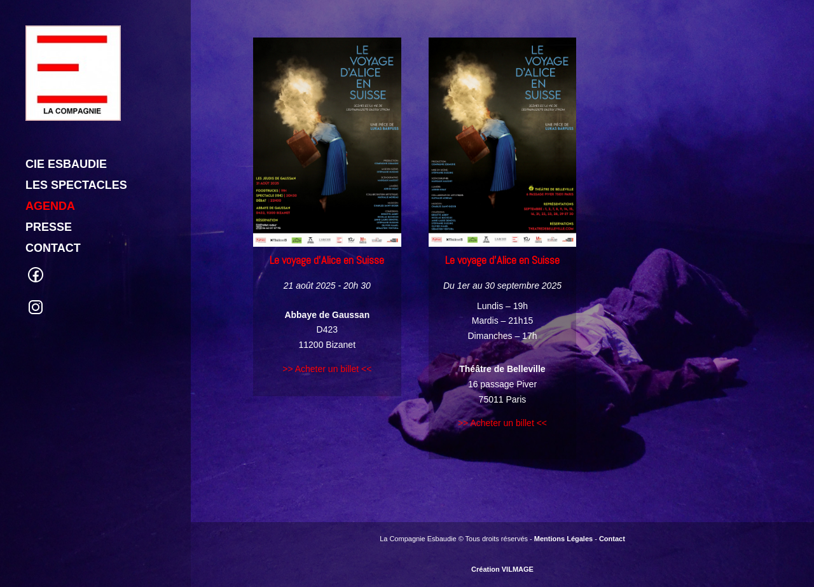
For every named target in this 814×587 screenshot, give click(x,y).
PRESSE (48, 177)
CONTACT (53, 198)
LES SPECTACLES (76, 135)
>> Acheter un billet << (326, 369)
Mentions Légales (563, 538)
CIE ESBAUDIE (66, 114)
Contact (612, 538)
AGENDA (50, 156)
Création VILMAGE (502, 569)
